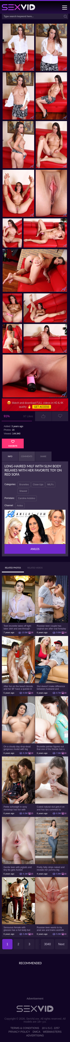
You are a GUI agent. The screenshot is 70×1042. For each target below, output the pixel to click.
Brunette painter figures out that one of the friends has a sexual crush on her (51, 747)
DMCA (36, 1031)
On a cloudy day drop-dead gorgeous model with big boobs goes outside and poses (17, 747)
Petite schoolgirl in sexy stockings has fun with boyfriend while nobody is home (16, 808)
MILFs (50, 484)
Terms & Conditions (24, 1028)
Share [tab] (43, 456)
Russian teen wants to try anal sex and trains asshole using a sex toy (50, 928)
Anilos (20, 505)
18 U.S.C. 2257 (51, 1028)
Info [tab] (10, 456)
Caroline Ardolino (26, 498)
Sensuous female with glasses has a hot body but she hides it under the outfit (17, 928)
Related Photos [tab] (13, 568)
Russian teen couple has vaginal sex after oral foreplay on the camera (51, 627)
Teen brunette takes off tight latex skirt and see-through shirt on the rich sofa (17, 627)
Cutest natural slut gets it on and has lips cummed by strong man (51, 808)
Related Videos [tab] (35, 568)
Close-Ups (38, 484)
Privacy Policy (19, 1031)
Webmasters (52, 1031)
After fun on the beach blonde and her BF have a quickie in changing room (18, 687)
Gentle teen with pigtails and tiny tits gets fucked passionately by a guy (18, 868)
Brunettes (24, 484)
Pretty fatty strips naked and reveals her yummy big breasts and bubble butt (51, 868)
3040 (47, 944)
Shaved (23, 491)
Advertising (35, 1035)
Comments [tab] (26, 456)
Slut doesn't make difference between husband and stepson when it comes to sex (51, 687)
